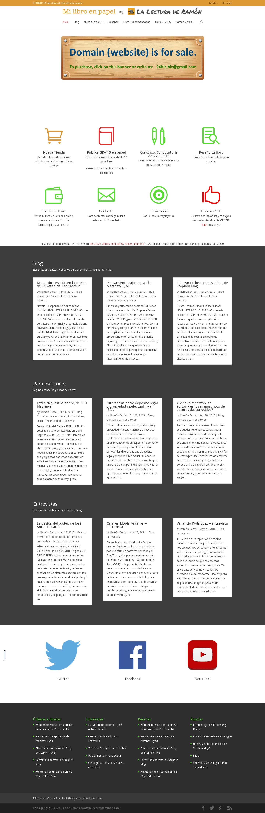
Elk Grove (95, 243)
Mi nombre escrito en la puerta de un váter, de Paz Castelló (61, 284)
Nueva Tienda (54, 152)
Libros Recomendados (136, 25)
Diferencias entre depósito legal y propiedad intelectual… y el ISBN (132, 406)
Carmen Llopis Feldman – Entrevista (127, 525)
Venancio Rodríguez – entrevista (202, 523)
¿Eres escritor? (92, 25)
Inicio (65, 25)
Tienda (212, 3)
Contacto (106, 211)
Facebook (132, 679)
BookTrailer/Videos (48, 296)
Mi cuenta (227, 3)
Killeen (128, 243)
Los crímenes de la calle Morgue (212, 736)
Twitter (63, 679)
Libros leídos (159, 211)
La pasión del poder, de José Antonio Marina (59, 525)
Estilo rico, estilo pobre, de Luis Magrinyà (62, 404)
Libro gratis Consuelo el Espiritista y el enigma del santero (67, 798)
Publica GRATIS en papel (106, 152)
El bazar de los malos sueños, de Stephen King (202, 284)
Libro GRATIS (163, 25)
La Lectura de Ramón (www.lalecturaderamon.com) (86, 808)
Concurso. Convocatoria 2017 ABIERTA (159, 154)
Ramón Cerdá (184, 25)
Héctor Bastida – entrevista (104, 755)
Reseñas (113, 25)
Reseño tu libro (211, 152)
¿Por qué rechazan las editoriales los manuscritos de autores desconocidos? (201, 406)
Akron (105, 243)
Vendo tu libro (54, 211)
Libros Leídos (69, 296)
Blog (76, 25)
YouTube (202, 679)
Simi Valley (117, 243)
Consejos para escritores (52, 416)
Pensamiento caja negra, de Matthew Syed (129, 284)
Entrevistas (43, 541)
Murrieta (139, 243)
